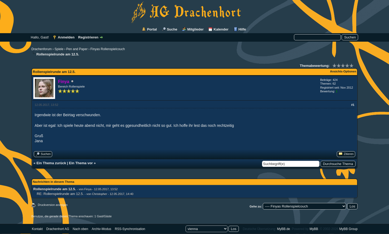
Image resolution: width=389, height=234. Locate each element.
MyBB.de (283, 229)
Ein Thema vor (81, 163)
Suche (172, 29)
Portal (152, 29)
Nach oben (80, 229)
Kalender (221, 29)
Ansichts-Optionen (343, 71)
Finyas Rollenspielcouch (108, 49)
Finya (88, 189)
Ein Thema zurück (51, 163)
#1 (352, 104)
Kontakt (37, 229)
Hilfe (242, 29)
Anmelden (66, 37)
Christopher (99, 194)
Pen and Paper (77, 49)
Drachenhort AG (57, 229)
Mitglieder (195, 29)
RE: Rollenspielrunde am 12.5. (60, 194)
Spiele (59, 49)
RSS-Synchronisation (130, 229)
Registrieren (88, 37)
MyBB (314, 229)
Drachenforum (41, 49)
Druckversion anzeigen (53, 204)
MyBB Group (348, 229)
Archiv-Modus (101, 229)
